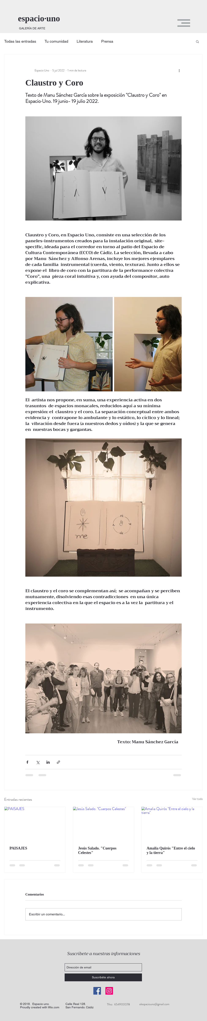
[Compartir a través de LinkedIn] (48, 762)
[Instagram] (109, 991)
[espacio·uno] (46, 19)
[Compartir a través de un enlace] (58, 762)
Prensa (107, 41)
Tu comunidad (56, 41)
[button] (183, 23)
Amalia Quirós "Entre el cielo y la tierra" (171, 850)
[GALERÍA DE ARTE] (32, 28)
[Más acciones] (179, 70)
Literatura (85, 41)
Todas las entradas (20, 41)
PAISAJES (18, 848)
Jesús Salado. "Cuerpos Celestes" (97, 850)
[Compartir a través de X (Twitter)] (38, 762)
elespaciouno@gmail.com (154, 1004)
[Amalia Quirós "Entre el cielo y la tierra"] (172, 824)
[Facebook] (97, 991)
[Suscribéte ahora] (103, 977)
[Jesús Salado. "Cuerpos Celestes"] (103, 824)
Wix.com (53, 1007)
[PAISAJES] (34, 824)
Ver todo (197, 799)
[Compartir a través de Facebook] (27, 762)
